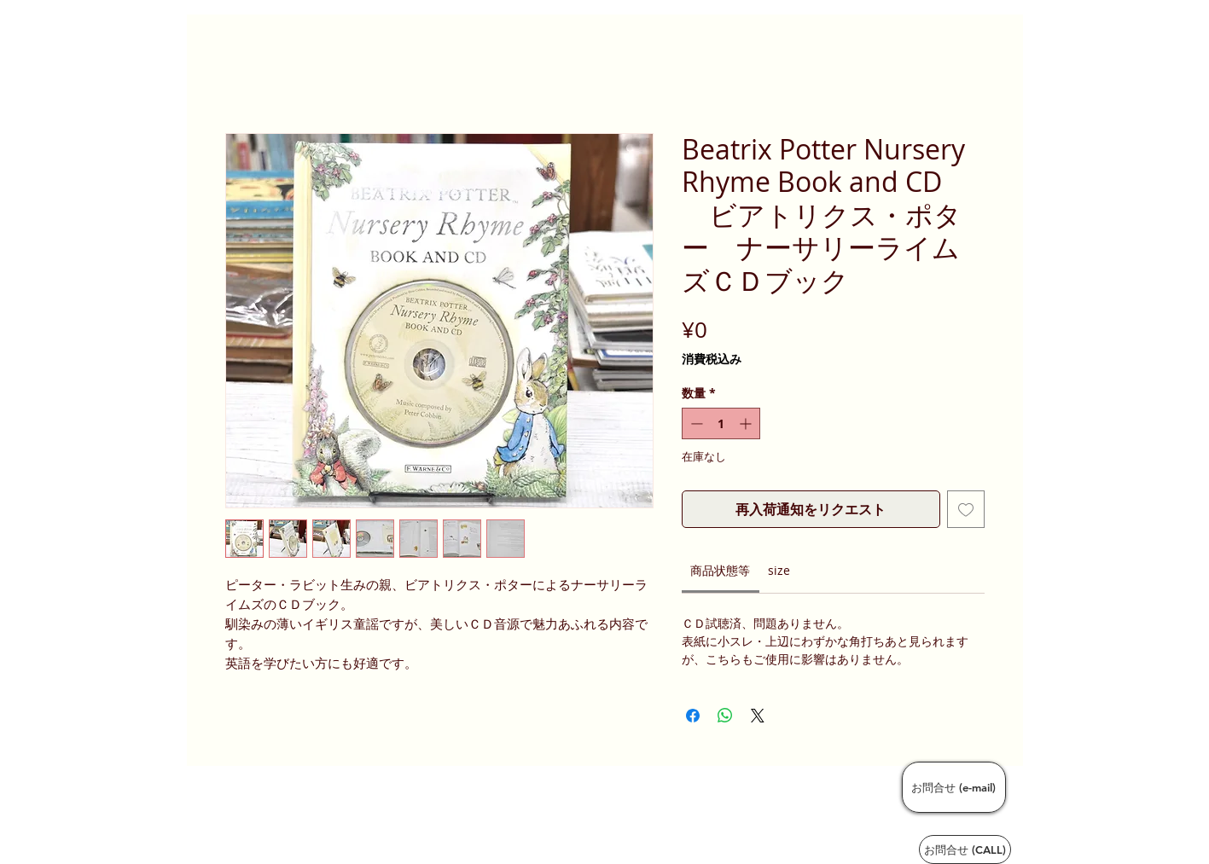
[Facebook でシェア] (693, 715)
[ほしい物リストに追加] (966, 509)
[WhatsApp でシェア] (725, 715)
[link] (720, 570)
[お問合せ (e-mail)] (954, 787)
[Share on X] (757, 715)
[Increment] (747, 423)
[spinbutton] (721, 423)
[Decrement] (695, 423)
